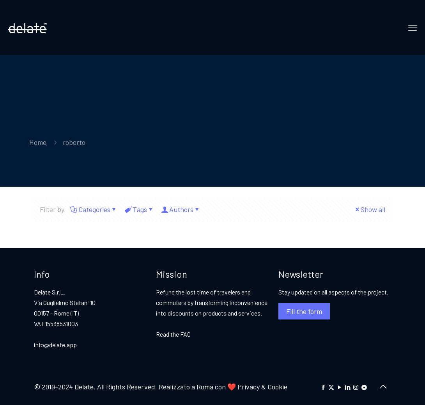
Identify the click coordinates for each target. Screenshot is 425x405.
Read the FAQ (173, 334)
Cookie (277, 386)
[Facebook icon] (323, 387)
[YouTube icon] (339, 387)
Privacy (248, 386)
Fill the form (304, 311)
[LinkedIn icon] (348, 387)
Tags (139, 209)
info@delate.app (55, 344)
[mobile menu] (412, 27)
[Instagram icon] (356, 387)
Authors (180, 209)
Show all (369, 209)
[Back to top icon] (383, 386)
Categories (93, 209)
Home (37, 142)
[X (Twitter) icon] (331, 387)
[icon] (364, 387)
